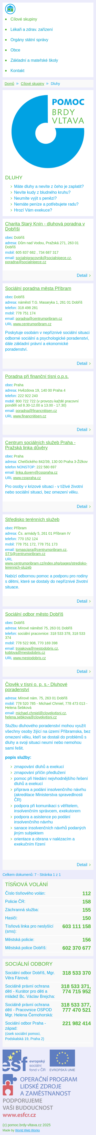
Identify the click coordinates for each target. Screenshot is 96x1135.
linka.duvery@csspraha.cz (37, 472)
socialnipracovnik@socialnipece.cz (43, 258)
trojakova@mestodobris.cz (37, 648)
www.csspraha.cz (27, 478)
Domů (9, 84)
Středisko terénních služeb (32, 519)
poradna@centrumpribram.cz (39, 318)
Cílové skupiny (32, 84)
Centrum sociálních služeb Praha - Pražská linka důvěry (40, 445)
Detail (82, 275)
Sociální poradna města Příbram (38, 288)
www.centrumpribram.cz (32, 324)
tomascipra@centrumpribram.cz (41, 550)
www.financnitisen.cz (29, 416)
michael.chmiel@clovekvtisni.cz (41, 713)
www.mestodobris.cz (29, 658)
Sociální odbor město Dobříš (34, 614)
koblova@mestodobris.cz (25, 652)
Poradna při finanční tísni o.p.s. (37, 376)
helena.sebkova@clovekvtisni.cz (31, 717)
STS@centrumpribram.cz (25, 554)
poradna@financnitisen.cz (36, 411)
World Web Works (27, 1130)
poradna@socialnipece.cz (25, 262)
